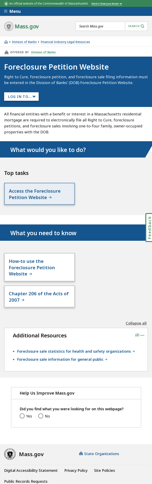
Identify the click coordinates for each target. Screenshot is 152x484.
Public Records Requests (26, 455)
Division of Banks (24, 42)
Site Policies (104, 444)
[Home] (6, 42)
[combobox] (111, 26)
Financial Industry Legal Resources (65, 42)
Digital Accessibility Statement (31, 444)
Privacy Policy (75, 444)
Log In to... (20, 96)
